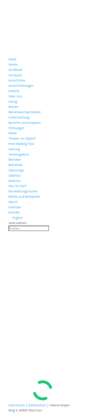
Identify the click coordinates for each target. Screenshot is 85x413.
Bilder (13, 133)
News (13, 59)
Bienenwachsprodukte (25, 112)
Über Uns (15, 96)
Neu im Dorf (17, 186)
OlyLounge (16, 170)
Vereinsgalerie (19, 154)
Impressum (17, 405)
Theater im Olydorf (22, 138)
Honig (13, 101)
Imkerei (14, 91)
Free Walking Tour (22, 144)
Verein (13, 64)
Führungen (16, 128)
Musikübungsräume (23, 191)
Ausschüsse (17, 80)
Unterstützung (19, 117)
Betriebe (15, 159)
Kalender (15, 207)
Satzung (14, 149)
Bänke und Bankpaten (24, 196)
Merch (13, 202)
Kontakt (14, 212)
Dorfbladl (15, 70)
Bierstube (16, 165)
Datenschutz (37, 405)
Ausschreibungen (21, 85)
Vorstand (15, 75)
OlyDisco (15, 175)
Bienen (14, 107)
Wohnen (15, 181)
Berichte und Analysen (25, 123)
